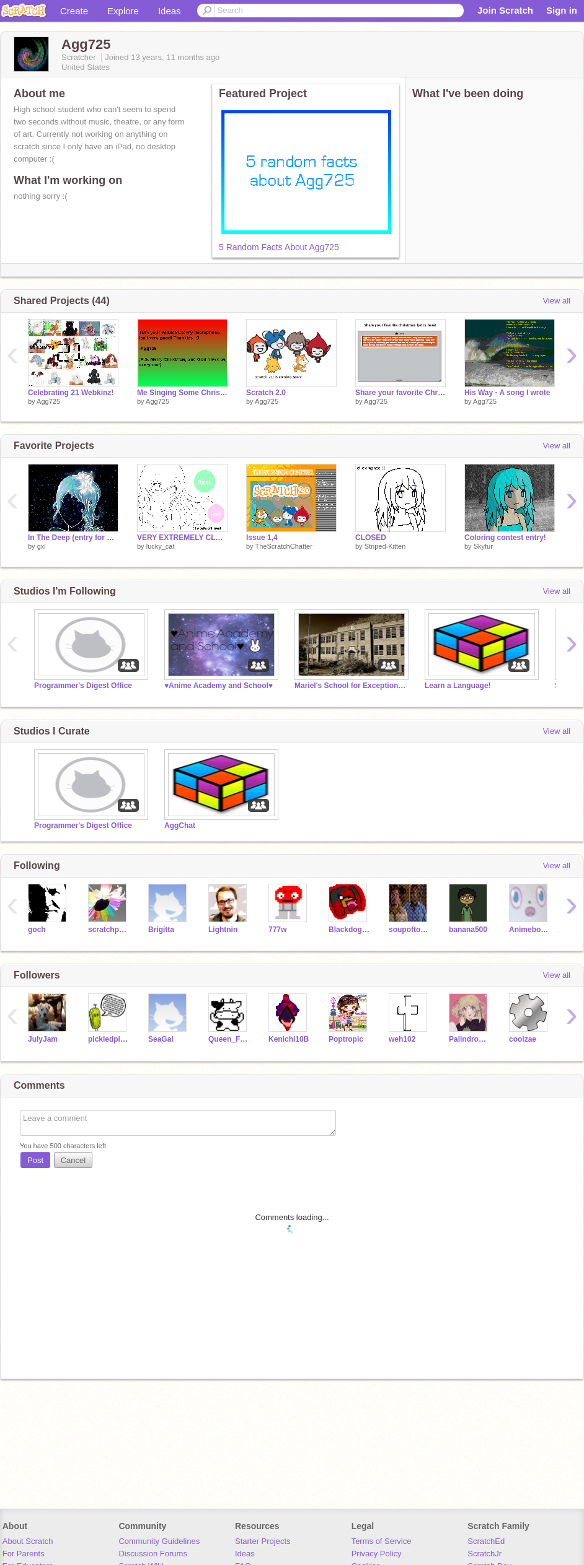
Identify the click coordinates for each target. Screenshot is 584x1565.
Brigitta (161, 929)
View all (556, 300)
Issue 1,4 (262, 537)
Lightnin (222, 929)
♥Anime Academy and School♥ (218, 685)
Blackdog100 (349, 929)
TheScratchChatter (283, 546)
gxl (41, 546)
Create (74, 11)
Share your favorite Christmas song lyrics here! (400, 392)
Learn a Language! (458, 685)
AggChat (179, 825)
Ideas (169, 11)
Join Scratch (505, 10)
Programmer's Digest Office (83, 685)
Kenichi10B (288, 1039)
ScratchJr (484, 1553)
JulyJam (43, 1039)
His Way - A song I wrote (507, 392)
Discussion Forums (152, 1553)
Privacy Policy (377, 1553)
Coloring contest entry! (505, 537)
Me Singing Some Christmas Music (182, 392)
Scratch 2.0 (266, 392)
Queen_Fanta (229, 1039)
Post (35, 1160)
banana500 (468, 929)
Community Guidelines (159, 1541)
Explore (123, 11)
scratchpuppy (109, 929)
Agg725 (48, 401)
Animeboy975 (530, 929)
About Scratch (27, 1541)
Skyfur (483, 546)
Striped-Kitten (385, 546)
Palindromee (469, 1039)
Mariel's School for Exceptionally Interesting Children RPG (350, 685)
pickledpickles (109, 1039)
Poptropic (346, 1039)
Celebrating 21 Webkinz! (70, 392)
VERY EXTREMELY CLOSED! (182, 537)
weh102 (402, 1039)
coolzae (522, 1039)
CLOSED (370, 537)
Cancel (73, 1160)
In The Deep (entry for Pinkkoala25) (73, 537)
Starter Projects (263, 1541)
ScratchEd (486, 1541)
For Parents (23, 1553)
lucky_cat (160, 546)
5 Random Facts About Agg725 (279, 247)
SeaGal (161, 1039)
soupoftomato (409, 929)
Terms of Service (382, 1541)
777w (277, 929)
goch (37, 929)
